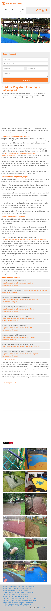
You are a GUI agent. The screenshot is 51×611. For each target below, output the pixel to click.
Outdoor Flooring (43, 608)
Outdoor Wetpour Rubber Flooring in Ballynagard (17, 604)
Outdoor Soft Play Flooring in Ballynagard (15, 596)
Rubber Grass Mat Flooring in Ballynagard (15, 594)
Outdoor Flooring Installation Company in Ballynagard (19, 586)
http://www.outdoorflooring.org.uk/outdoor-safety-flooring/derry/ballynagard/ (24, 239)
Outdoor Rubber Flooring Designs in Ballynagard (17, 588)
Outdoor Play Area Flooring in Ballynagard (15, 590)
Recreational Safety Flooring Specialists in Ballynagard (19, 600)
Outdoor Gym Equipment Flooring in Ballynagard (17, 606)
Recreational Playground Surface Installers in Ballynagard (20, 598)
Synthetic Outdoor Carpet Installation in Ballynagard (18, 592)
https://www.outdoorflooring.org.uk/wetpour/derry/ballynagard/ (21, 346)
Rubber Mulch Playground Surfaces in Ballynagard (18, 602)
